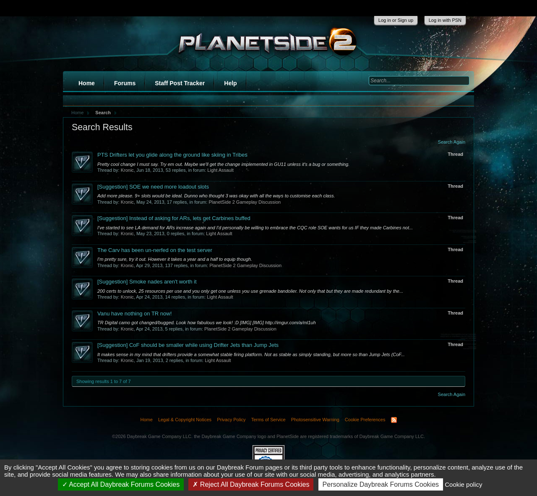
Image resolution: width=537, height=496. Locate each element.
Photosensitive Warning (315, 419)
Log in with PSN (445, 20)
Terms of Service (268, 419)
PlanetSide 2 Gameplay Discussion (245, 202)
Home (86, 83)
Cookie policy (463, 484)
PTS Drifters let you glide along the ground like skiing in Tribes (172, 155)
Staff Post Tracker (180, 83)
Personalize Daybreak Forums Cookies (381, 484)
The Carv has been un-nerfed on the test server (154, 250)
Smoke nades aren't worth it (147, 281)
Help (230, 83)
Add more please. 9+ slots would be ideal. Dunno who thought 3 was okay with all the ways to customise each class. (216, 195)
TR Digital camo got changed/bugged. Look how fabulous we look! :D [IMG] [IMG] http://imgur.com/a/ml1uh (206, 322)
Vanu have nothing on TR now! (134, 313)
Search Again (451, 141)
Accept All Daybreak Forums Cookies (121, 484)
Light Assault (220, 170)
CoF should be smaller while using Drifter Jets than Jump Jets (188, 345)
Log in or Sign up (395, 20)
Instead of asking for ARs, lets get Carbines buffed (173, 218)
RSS (394, 420)
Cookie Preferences (365, 419)
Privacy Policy (231, 419)
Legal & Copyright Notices (184, 419)
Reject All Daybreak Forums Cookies (251, 484)
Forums (125, 83)
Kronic (127, 170)
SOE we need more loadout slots (153, 187)
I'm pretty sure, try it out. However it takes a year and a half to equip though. (174, 259)
